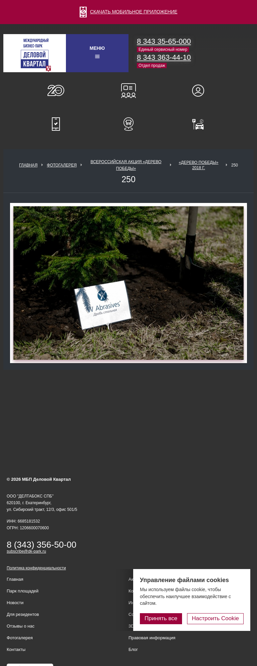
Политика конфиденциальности (36, 568)
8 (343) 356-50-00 (41, 544)
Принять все (161, 618)
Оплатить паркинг (201, 124)
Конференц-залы (128, 90)
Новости (15, 602)
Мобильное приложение (56, 124)
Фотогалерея (62, 165)
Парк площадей (22, 590)
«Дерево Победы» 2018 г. (198, 165)
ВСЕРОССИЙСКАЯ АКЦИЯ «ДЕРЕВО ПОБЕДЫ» (126, 165)
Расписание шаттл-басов (128, 124)
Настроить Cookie (215, 618)
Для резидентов (201, 90)
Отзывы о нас (20, 626)
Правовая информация (151, 637)
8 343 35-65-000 (164, 41)
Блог (133, 649)
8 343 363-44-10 (164, 57)
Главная (28, 165)
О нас (56, 90)
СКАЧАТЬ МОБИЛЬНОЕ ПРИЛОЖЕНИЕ (128, 11)
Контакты (16, 649)
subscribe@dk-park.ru (26, 551)
